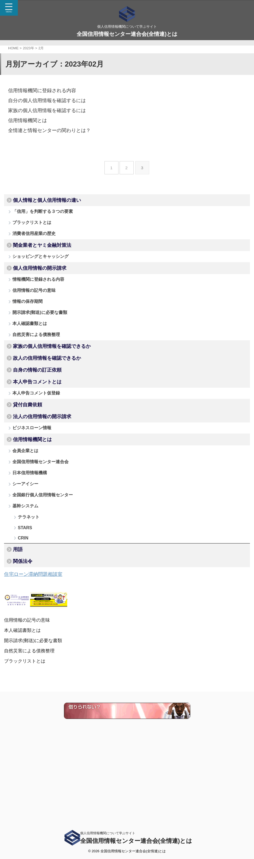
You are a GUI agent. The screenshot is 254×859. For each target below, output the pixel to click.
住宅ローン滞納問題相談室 (36, 661)
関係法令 (22, 647)
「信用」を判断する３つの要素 (44, 214)
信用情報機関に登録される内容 (38, 90)
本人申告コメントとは (37, 425)
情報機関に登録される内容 (40, 298)
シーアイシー (27, 551)
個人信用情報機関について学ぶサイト (107, 833)
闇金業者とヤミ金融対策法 (42, 256)
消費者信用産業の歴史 (35, 241)
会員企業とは (27, 510)
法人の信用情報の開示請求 (42, 467)
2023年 (28, 48)
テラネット (28, 592)
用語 (18, 633)
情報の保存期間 (29, 325)
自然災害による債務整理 (37, 367)
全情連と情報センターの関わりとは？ (45, 129)
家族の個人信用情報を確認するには (42, 110)
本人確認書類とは (31, 353)
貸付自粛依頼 (27, 453)
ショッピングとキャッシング (42, 270)
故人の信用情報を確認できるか (47, 396)
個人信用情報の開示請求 (39, 284)
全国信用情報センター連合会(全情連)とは (127, 34)
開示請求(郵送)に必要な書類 (41, 339)
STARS (25, 606)
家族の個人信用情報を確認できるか (52, 381)
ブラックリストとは (33, 228)
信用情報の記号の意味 (35, 312)
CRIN (23, 618)
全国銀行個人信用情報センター (44, 565)
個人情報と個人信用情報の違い (47, 200)
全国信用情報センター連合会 (42, 523)
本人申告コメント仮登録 (37, 439)
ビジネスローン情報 (33, 481)
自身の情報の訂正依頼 (37, 410)
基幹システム (27, 578)
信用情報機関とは (25, 119)
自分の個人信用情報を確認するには (42, 100)
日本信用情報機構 (31, 537)
